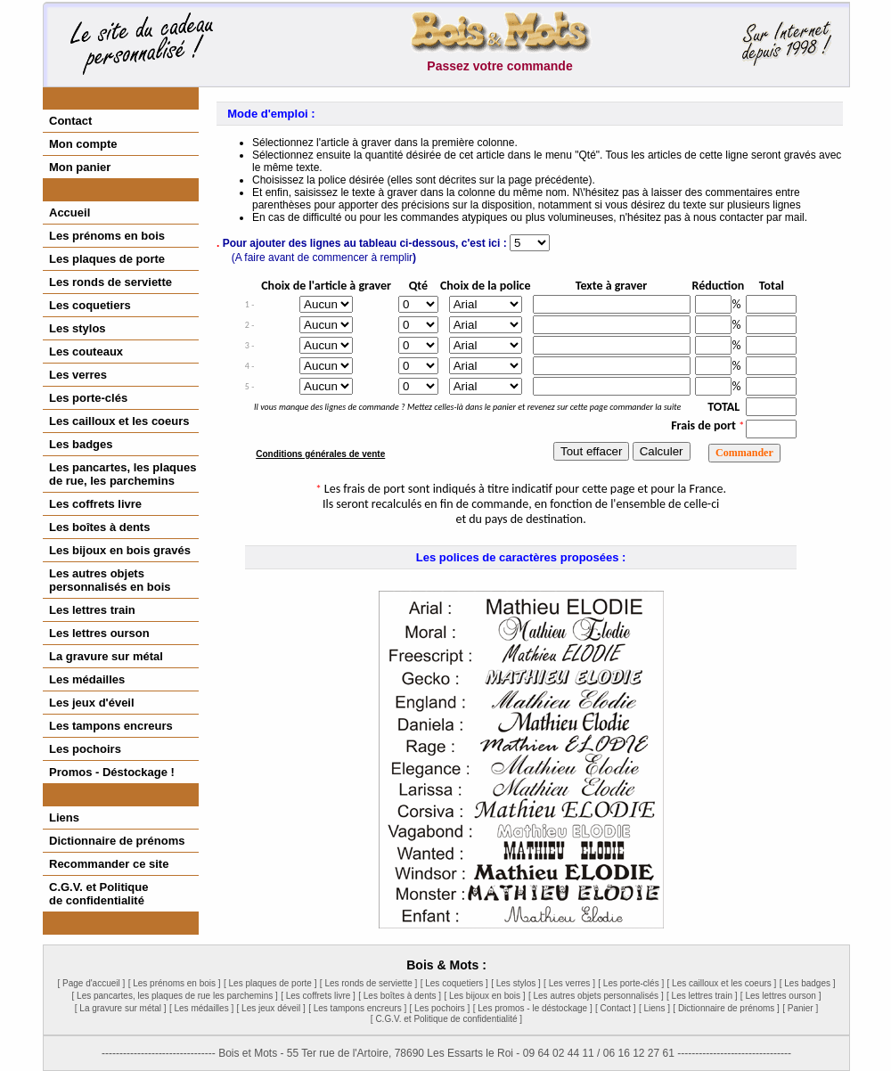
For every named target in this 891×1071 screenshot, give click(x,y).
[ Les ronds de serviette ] (369, 983)
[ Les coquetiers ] (454, 983)
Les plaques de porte (107, 259)
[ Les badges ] (808, 983)
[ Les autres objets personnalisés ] (596, 996)
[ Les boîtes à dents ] (399, 996)
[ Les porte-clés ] (631, 983)
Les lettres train (92, 610)
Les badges (81, 444)
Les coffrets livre (95, 504)
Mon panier (79, 167)
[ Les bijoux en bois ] (484, 996)
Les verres (78, 374)
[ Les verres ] (569, 983)
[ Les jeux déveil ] (271, 1008)
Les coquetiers (90, 305)
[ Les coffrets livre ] (318, 996)
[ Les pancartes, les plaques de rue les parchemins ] (175, 996)
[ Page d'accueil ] (91, 983)
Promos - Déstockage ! (112, 772)
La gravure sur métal (106, 656)
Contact (70, 120)
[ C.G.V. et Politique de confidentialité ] (446, 1019)
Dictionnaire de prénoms (116, 840)
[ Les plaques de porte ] (270, 983)
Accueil (69, 212)
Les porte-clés (88, 398)
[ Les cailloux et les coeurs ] (722, 983)
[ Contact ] (615, 1008)
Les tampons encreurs (111, 725)
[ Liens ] (654, 1008)
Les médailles (87, 679)
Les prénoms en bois (107, 235)
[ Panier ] (800, 1008)
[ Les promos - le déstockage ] (533, 1008)
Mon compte (83, 144)
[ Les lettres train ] (701, 996)
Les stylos (77, 328)
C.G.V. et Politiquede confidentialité (98, 893)
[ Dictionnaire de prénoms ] (726, 1008)
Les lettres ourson (99, 633)
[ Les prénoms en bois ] (174, 983)
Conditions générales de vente (320, 454)
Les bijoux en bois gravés (120, 550)
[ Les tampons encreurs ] (357, 1008)
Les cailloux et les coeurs (119, 421)
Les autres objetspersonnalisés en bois (110, 580)
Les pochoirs (85, 749)
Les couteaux (86, 351)
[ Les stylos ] (516, 983)
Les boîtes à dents (99, 527)
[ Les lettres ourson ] (781, 996)
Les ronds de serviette (110, 282)
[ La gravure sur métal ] (121, 1008)
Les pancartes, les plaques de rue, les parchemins (122, 474)
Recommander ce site (108, 864)
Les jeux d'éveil (92, 702)
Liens (64, 817)
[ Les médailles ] (201, 1008)
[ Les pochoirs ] (440, 1008)
